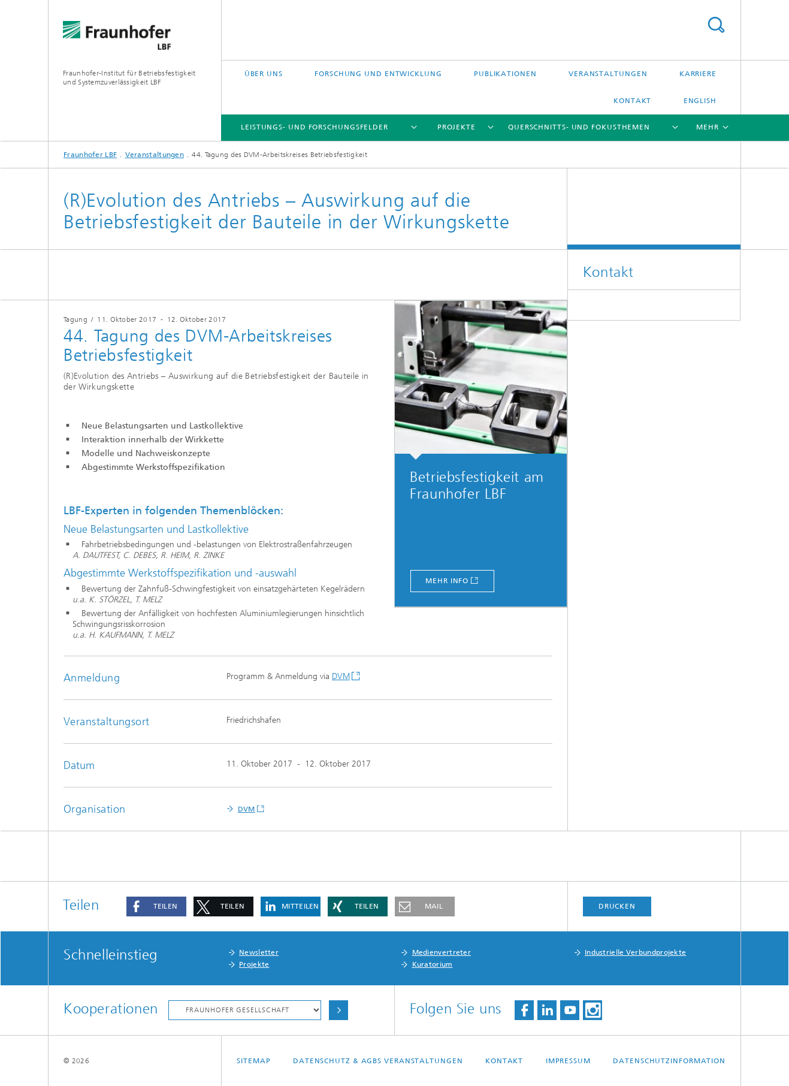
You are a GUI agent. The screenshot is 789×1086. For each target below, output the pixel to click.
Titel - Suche (715, 25)
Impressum (568, 1061)
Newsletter (259, 952)
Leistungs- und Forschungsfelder (314, 127)
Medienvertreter (441, 952)
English (700, 100)
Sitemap (253, 1061)
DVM (341, 676)
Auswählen (338, 1010)
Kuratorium (432, 964)
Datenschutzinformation (669, 1061)
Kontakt (632, 100)
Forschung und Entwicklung (378, 74)
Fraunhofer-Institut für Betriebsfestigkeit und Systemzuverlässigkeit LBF (129, 77)
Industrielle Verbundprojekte (635, 952)
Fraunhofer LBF (90, 154)
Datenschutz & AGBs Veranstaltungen (378, 1061)
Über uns (263, 74)
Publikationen (505, 74)
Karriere (698, 74)
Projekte (456, 127)
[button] (156, 906)
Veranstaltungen (608, 74)
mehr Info (446, 581)
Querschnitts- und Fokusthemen (579, 127)
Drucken (617, 906)
